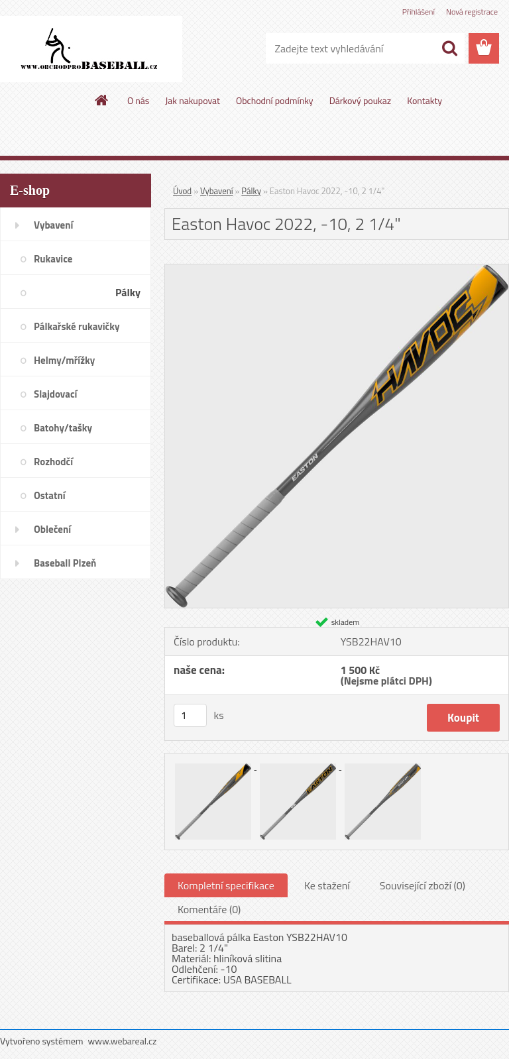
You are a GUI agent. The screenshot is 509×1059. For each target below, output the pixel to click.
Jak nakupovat (192, 100)
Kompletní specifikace (226, 885)
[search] (449, 48)
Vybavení (216, 190)
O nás (138, 100)
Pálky (251, 190)
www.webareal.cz (122, 1041)
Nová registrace (472, 11)
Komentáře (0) (209, 909)
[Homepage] (102, 100)
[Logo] (91, 49)
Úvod (182, 190)
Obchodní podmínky (274, 100)
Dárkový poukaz (360, 100)
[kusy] (190, 715)
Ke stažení (327, 885)
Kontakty (424, 100)
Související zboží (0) (422, 885)
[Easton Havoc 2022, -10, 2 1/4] (336, 270)
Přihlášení (418, 11)
